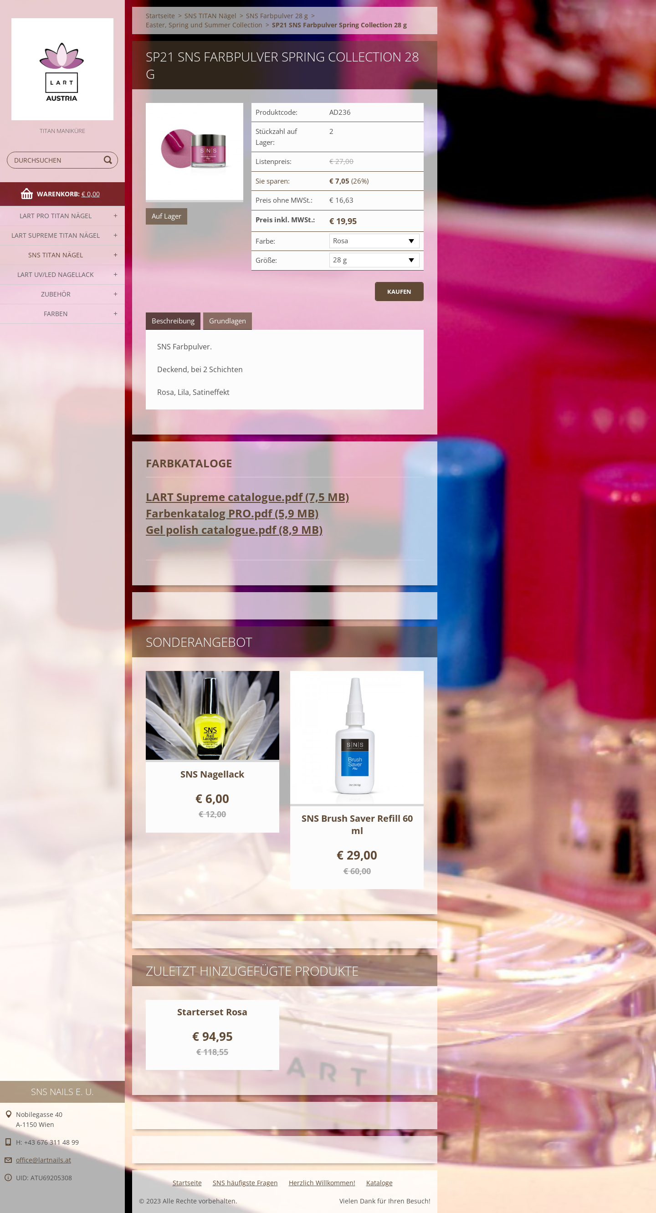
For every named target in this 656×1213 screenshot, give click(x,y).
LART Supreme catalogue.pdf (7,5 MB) (247, 496)
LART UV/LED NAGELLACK (55, 274)
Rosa (340, 240)
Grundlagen (227, 320)
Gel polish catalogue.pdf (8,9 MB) (234, 529)
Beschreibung (173, 320)
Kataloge (379, 1182)
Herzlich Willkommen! (322, 1182)
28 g (340, 259)
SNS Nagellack (212, 774)
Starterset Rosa (212, 1012)
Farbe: (265, 241)
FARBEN (56, 313)
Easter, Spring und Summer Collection (204, 24)
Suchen (109, 160)
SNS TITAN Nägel (55, 255)
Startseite (160, 15)
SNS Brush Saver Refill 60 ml (357, 824)
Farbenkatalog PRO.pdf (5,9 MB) (232, 513)
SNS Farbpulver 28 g (277, 15)
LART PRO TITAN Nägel (56, 215)
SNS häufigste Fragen (245, 1182)
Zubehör (56, 294)
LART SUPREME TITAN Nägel (55, 235)
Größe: (266, 260)
